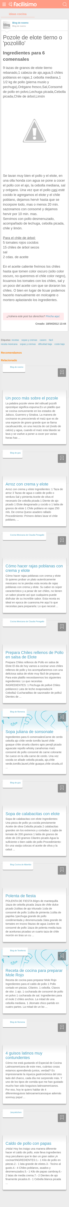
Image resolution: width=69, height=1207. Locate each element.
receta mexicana (9, 344)
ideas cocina (17, 14)
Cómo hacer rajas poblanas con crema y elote (34, 568)
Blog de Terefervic (18, 950)
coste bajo (59, 344)
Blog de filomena (17, 712)
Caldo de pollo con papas (28, 1143)
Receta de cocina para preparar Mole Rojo (34, 972)
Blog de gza (15, 453)
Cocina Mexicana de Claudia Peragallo (27, 535)
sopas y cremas (29, 340)
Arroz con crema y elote (27, 484)
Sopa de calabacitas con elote (33, 813)
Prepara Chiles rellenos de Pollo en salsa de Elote (34, 654)
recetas (15, 340)
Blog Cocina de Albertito (20, 864)
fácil (51, 340)
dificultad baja (45, 344)
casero (43, 340)
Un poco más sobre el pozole (32, 398)
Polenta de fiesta (21, 896)
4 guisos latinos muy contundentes (24, 1055)
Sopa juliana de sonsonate (29, 731)
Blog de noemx (20, 23)
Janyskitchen (16, 1112)
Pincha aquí (52, 316)
